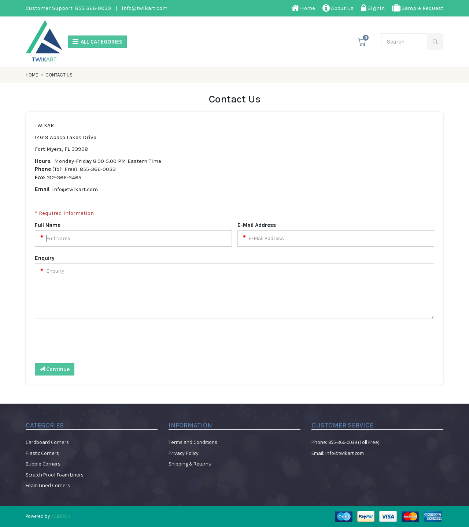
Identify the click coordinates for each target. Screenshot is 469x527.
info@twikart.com (144, 8)
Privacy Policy (184, 453)
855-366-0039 (93, 8)
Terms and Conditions (193, 442)
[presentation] (90, 343)
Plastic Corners (42, 453)
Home (32, 75)
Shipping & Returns (190, 463)
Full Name (47, 225)
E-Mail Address (256, 225)
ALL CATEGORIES (97, 41)
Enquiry (45, 258)
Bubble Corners (43, 463)
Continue (55, 369)
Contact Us (59, 75)
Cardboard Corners (47, 442)
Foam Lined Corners (48, 485)
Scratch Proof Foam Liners (55, 474)
